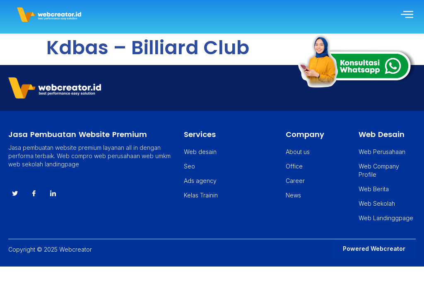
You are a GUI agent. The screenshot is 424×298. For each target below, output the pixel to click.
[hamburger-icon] (406, 14)
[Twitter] (15, 193)
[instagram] (53, 193)
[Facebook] (34, 193)
